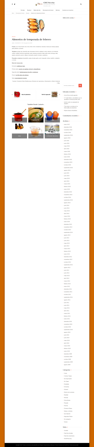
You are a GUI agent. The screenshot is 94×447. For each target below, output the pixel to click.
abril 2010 (66, 343)
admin (13, 43)
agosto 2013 (67, 235)
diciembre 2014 (68, 192)
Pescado (66, 403)
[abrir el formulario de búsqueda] (81, 4)
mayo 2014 (67, 211)
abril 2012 (66, 278)
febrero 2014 (67, 219)
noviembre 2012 (68, 259)
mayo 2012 (67, 275)
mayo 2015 (67, 178)
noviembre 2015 (68, 162)
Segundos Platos (68, 416)
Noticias (58, 10)
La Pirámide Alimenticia (52, 136)
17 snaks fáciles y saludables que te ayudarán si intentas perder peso (73, 98)
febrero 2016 (67, 154)
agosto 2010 (67, 332)
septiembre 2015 (68, 167)
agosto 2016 (67, 138)
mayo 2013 (67, 243)
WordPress (66, 445)
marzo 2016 (67, 151)
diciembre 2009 (68, 354)
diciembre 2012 (68, 256)
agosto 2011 (67, 300)
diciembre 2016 (68, 127)
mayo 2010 (67, 340)
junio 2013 (66, 240)
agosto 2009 (67, 364)
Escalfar (52, 120)
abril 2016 (66, 148)
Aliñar (19, 136)
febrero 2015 (67, 186)
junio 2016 (66, 143)
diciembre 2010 (68, 321)
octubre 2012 (67, 262)
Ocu (59, 83)
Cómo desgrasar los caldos (36, 136)
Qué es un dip (36, 120)
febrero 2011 (67, 316)
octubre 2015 (67, 165)
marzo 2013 (67, 248)
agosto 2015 (67, 170)
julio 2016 (66, 140)
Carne (65, 373)
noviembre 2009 (68, 356)
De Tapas (66, 381)
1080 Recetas (48, 3)
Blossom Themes (55, 445)
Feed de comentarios (69, 436)
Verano (66, 422)
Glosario (13, 36)
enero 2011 (67, 319)
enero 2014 (67, 221)
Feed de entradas (68, 433)
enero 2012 (67, 286)
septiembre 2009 (68, 362)
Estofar (19, 120)
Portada (23, 10)
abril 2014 (66, 213)
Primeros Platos (68, 408)
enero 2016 (67, 157)
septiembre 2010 (68, 329)
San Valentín (67, 413)
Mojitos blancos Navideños (70, 110)
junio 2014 (66, 208)
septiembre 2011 (68, 297)
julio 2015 (66, 173)
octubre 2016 (67, 132)
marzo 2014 (67, 216)
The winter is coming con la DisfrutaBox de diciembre (71, 107)
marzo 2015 (67, 184)
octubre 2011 (67, 294)
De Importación (68, 378)
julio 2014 (66, 205)
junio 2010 (66, 337)
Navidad (66, 395)
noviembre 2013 (68, 227)
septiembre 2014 (68, 200)
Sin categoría (67, 419)
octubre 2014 (67, 197)
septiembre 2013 (68, 232)
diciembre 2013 (68, 224)
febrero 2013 (67, 251)
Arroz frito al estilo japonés (70, 95)
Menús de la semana (69, 392)
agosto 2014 (67, 202)
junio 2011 (66, 305)
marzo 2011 (67, 313)
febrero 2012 (67, 283)
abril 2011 (66, 310)
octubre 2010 (67, 327)
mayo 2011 (67, 308)
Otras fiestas (67, 400)
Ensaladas (66, 384)
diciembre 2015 (68, 159)
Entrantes (66, 386)
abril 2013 (66, 246)
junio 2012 (66, 273)
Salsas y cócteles (68, 411)
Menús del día (37, 10)
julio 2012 (66, 270)
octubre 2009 (67, 359)
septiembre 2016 (68, 135)
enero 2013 (67, 254)
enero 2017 (67, 124)
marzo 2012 (67, 281)
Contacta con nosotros (67, 10)
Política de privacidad (73, 445)
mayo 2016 (67, 146)
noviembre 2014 (68, 194)
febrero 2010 (67, 348)
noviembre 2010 (68, 324)
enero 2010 (67, 351)
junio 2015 (66, 175)
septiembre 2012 (68, 264)
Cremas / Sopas (68, 376)
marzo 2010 (67, 346)
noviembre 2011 (68, 292)
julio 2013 (66, 238)
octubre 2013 (67, 229)
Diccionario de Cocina (48, 10)
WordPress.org (67, 438)
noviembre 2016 (68, 130)
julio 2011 (66, 302)
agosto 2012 (67, 267)
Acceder (66, 430)
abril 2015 (66, 181)
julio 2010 (66, 335)
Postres (66, 405)
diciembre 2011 (68, 289)
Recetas (29, 10)
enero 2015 (67, 189)
